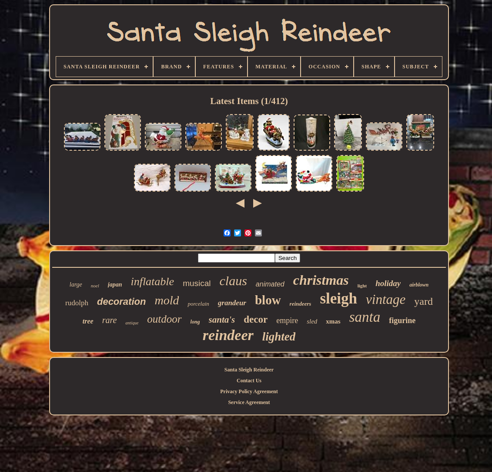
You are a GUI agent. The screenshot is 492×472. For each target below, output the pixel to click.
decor (256, 319)
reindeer (228, 335)
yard (423, 301)
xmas (333, 321)
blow (268, 300)
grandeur (232, 303)
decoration (121, 301)
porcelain (198, 303)
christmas (321, 280)
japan (115, 284)
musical (197, 283)
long (195, 322)
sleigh (338, 298)
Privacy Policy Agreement (249, 391)
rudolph (76, 303)
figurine (402, 320)
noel (95, 285)
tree (88, 321)
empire (287, 320)
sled (312, 321)
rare (109, 320)
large (76, 284)
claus (233, 280)
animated (270, 284)
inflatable (152, 281)
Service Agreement (249, 402)
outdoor (164, 319)
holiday (388, 283)
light (362, 285)
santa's (222, 319)
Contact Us (249, 381)
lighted (279, 336)
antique (131, 322)
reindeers (300, 303)
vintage (385, 299)
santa (365, 317)
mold (166, 300)
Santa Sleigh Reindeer (249, 370)
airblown (418, 285)
